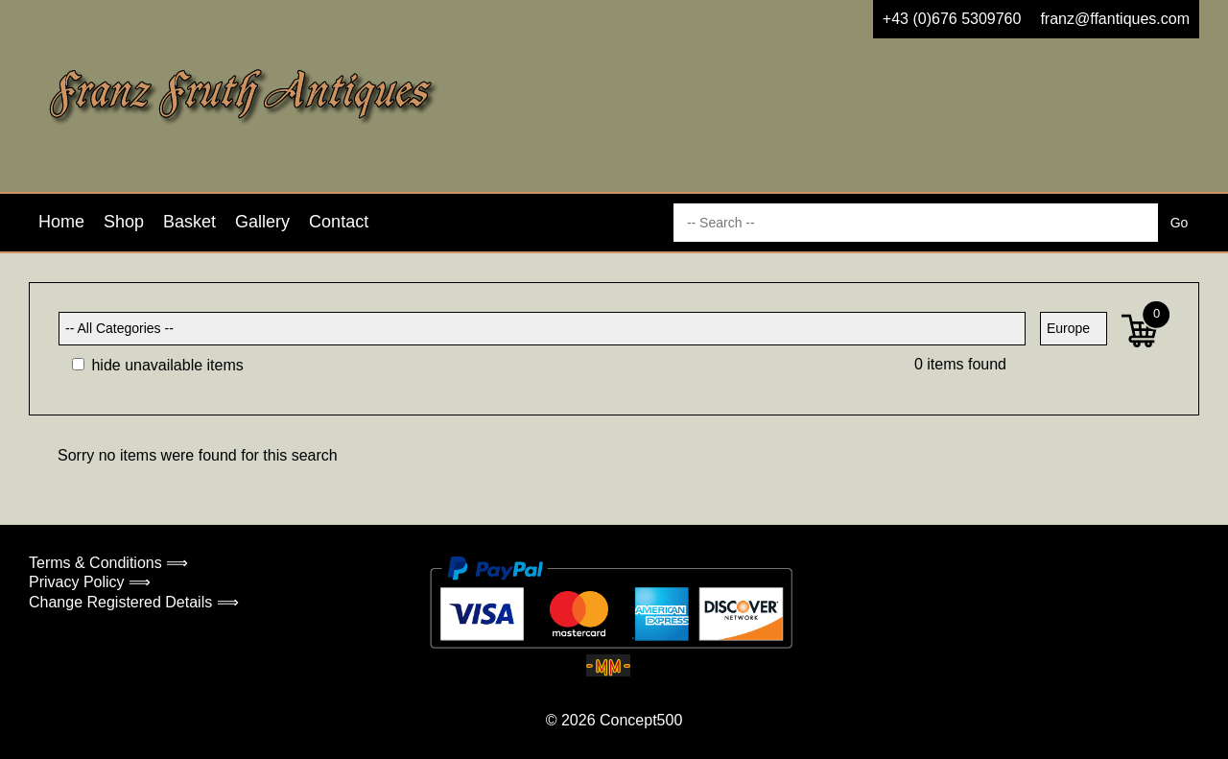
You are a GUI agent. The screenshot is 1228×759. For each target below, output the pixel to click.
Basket (189, 221)
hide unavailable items (158, 365)
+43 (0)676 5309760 (952, 19)
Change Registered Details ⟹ (134, 602)
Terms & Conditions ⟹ (108, 563)
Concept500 (641, 720)
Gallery (262, 221)
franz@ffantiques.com (1115, 19)
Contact (338, 221)
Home (61, 221)
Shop (124, 221)
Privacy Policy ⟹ (90, 582)
